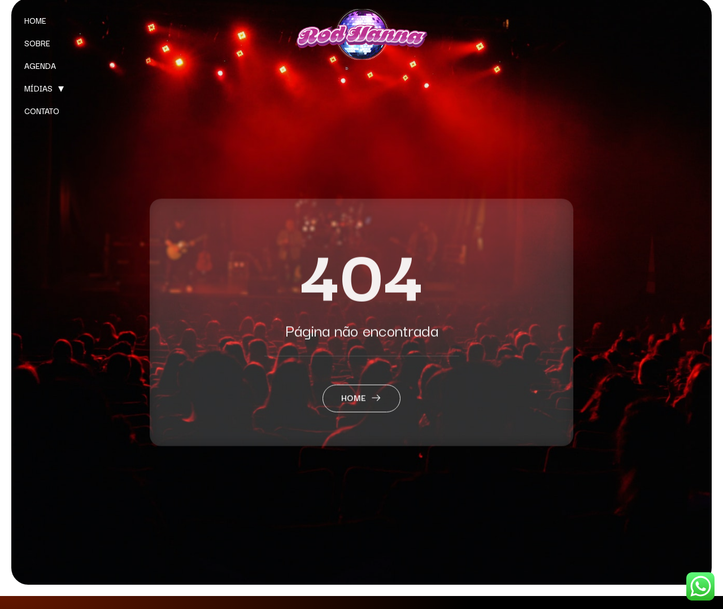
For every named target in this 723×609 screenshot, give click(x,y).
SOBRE (37, 43)
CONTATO (41, 111)
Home (361, 412)
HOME (35, 20)
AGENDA (40, 65)
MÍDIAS (38, 88)
